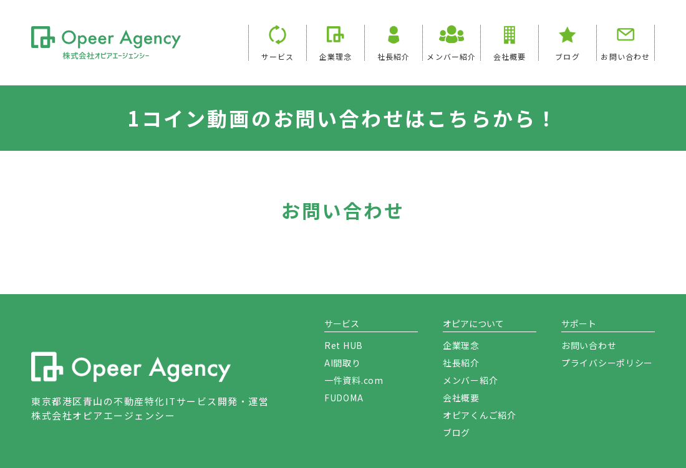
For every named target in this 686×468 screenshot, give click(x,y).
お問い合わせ (625, 55)
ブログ (567, 55)
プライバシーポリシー (607, 362)
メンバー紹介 (470, 380)
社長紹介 (393, 55)
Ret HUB (343, 345)
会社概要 (509, 55)
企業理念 (335, 55)
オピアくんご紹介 (479, 415)
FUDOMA (343, 397)
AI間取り (342, 362)
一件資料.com (354, 380)
